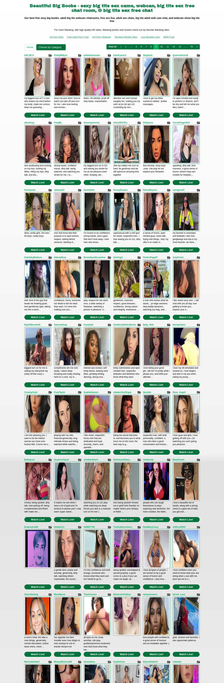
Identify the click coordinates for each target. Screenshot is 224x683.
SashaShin (89, 152)
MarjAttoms (178, 347)
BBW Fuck (168, 37)
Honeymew (30, 152)
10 (161, 46)
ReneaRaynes (150, 152)
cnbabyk (177, 493)
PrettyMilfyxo (60, 55)
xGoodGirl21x (120, 104)
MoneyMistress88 (63, 493)
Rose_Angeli (179, 298)
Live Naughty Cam (150, 37)
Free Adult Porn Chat (78, 37)
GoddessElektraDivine (124, 250)
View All (112, 46)
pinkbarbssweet (92, 55)
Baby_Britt (148, 250)
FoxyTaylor (59, 298)
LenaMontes (90, 542)
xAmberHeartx (91, 347)
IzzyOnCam (119, 493)
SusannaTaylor (61, 347)
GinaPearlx (178, 542)
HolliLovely (59, 542)
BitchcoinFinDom (122, 444)
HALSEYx (29, 55)
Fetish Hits (112, 678)
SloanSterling (31, 444)
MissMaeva (59, 444)
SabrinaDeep (60, 250)
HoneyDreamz (120, 152)
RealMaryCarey (150, 396)
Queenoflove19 (180, 55)
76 (191, 46)
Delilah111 (59, 396)
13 (180, 46)
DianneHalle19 (150, 493)
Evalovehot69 (31, 396)
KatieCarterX (119, 55)
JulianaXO (59, 152)
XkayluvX (147, 55)
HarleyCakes (179, 250)
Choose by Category (51, 47)
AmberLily (148, 347)
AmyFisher (178, 201)
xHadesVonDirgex (122, 298)
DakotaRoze (60, 201)
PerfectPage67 (150, 201)
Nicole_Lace (179, 444)
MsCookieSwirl (32, 493)
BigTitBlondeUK (32, 250)
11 (167, 46)
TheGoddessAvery (122, 396)
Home (30, 47)
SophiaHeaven (91, 298)
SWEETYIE (89, 396)
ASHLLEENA (179, 396)
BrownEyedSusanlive (94, 201)
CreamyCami (30, 298)
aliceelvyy (29, 104)
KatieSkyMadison (33, 201)
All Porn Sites (57, 37)
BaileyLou (29, 347)
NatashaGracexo (121, 542)
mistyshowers (150, 444)
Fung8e (58, 104)
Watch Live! (38, 96)
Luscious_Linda (32, 590)
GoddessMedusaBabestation (39, 542)
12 (174, 46)
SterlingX (118, 201)
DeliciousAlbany (121, 347)
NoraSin (147, 298)
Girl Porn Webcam (101, 37)
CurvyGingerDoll (181, 104)
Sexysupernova (92, 104)
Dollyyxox (148, 104)
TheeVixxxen (90, 444)
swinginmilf (178, 152)
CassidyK (88, 250)
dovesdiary (89, 493)
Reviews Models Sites (126, 37)
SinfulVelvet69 (150, 542)
